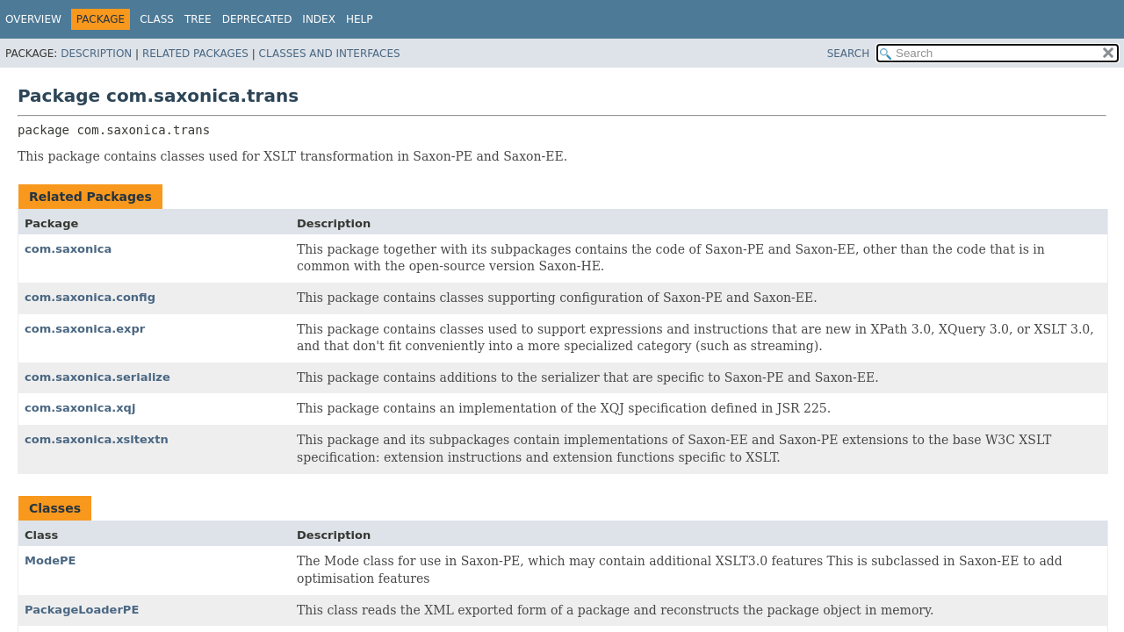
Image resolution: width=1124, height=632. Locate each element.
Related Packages (195, 53)
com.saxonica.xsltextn (97, 439)
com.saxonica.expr (85, 328)
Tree (198, 19)
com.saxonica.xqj (80, 407)
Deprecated (257, 19)
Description (96, 53)
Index (318, 19)
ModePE (50, 560)
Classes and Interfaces (329, 53)
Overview (33, 19)
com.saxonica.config (90, 297)
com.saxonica (68, 248)
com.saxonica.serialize (97, 377)
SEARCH (848, 53)
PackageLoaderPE (82, 609)
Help (359, 19)
